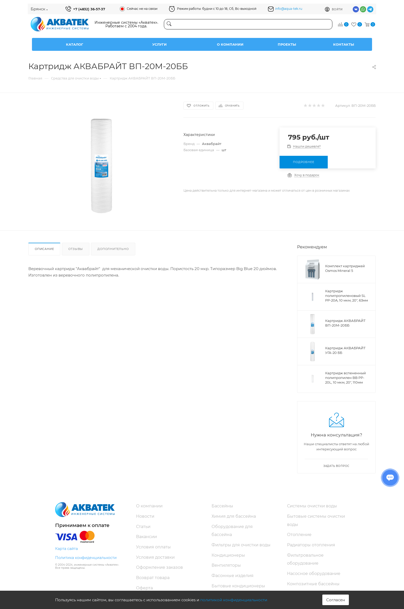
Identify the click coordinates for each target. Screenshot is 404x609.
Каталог (74, 44)
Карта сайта (66, 548)
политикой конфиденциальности (233, 599)
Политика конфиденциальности (86, 557)
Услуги (159, 44)
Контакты (343, 44)
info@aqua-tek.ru (288, 9)
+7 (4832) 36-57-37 (89, 9)
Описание (44, 249)
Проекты (287, 44)
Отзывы (75, 249)
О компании (230, 44)
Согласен (335, 599)
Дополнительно (113, 249)
